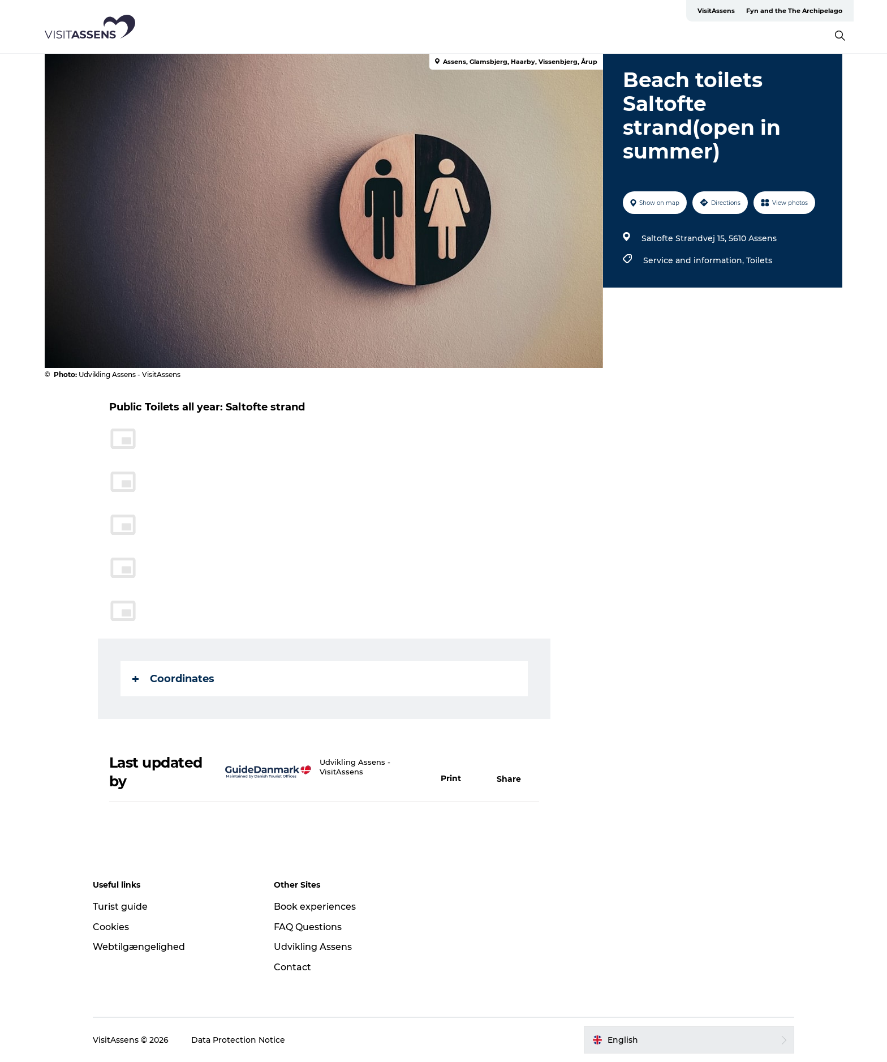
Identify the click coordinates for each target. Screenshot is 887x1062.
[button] (457, 772)
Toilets (759, 260)
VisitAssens (716, 11)
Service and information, (694, 260)
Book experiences (315, 906)
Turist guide (120, 906)
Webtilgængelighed (139, 946)
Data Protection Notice (238, 1040)
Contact (292, 967)
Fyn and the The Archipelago (794, 11)
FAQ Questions (308, 927)
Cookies (111, 927)
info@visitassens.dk (357, 781)
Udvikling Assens (313, 946)
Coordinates (173, 679)
